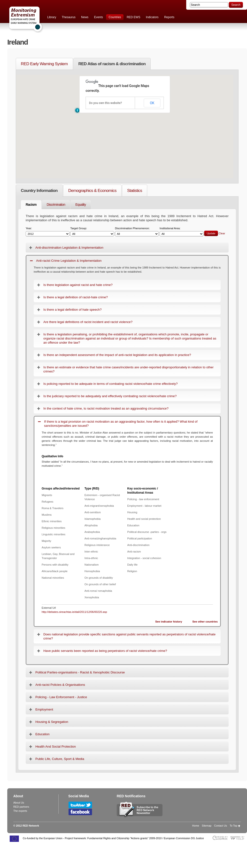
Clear (222, 233)
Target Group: (92, 232)
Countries (114, 17)
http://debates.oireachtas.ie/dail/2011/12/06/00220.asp (74, 611)
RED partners (21, 806)
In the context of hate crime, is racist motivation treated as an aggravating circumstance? (106, 408)
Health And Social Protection (55, 746)
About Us (18, 802)
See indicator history (168, 621)
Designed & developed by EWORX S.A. (220, 838)
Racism (31, 204)
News (84, 17)
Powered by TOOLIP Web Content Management (238, 838)
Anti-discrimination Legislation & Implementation (69, 247)
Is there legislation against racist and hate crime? (78, 285)
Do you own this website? (105, 103)
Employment (44, 709)
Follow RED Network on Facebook (80, 812)
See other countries (205, 621)
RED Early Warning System (44, 63)
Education (42, 734)
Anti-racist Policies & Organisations (60, 685)
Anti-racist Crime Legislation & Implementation (68, 260)
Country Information (39, 190)
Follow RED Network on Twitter (80, 805)
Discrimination (56, 204)
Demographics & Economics (92, 190)
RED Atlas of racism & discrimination (112, 63)
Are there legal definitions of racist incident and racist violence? (87, 322)
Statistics (134, 190)
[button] (77, 110)
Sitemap (206, 825)
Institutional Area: (181, 232)
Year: (47, 232)
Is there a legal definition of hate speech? (72, 309)
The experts (20, 810)
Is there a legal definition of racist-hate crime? (75, 297)
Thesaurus (69, 17)
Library (51, 17)
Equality (80, 204)
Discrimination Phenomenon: (137, 232)
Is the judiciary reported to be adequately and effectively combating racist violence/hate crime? (110, 396)
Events (98, 17)
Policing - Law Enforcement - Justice (61, 697)
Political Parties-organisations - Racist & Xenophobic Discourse (80, 672)
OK (152, 103)
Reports (169, 17)
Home (195, 825)
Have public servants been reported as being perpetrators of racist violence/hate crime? (105, 651)
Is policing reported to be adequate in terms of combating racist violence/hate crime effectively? (110, 384)
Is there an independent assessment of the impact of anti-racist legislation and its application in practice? (117, 355)
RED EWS (133, 17)
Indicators (152, 17)
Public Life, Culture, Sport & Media (59, 759)
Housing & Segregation (51, 722)
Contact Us (220, 825)
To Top (233, 825)
